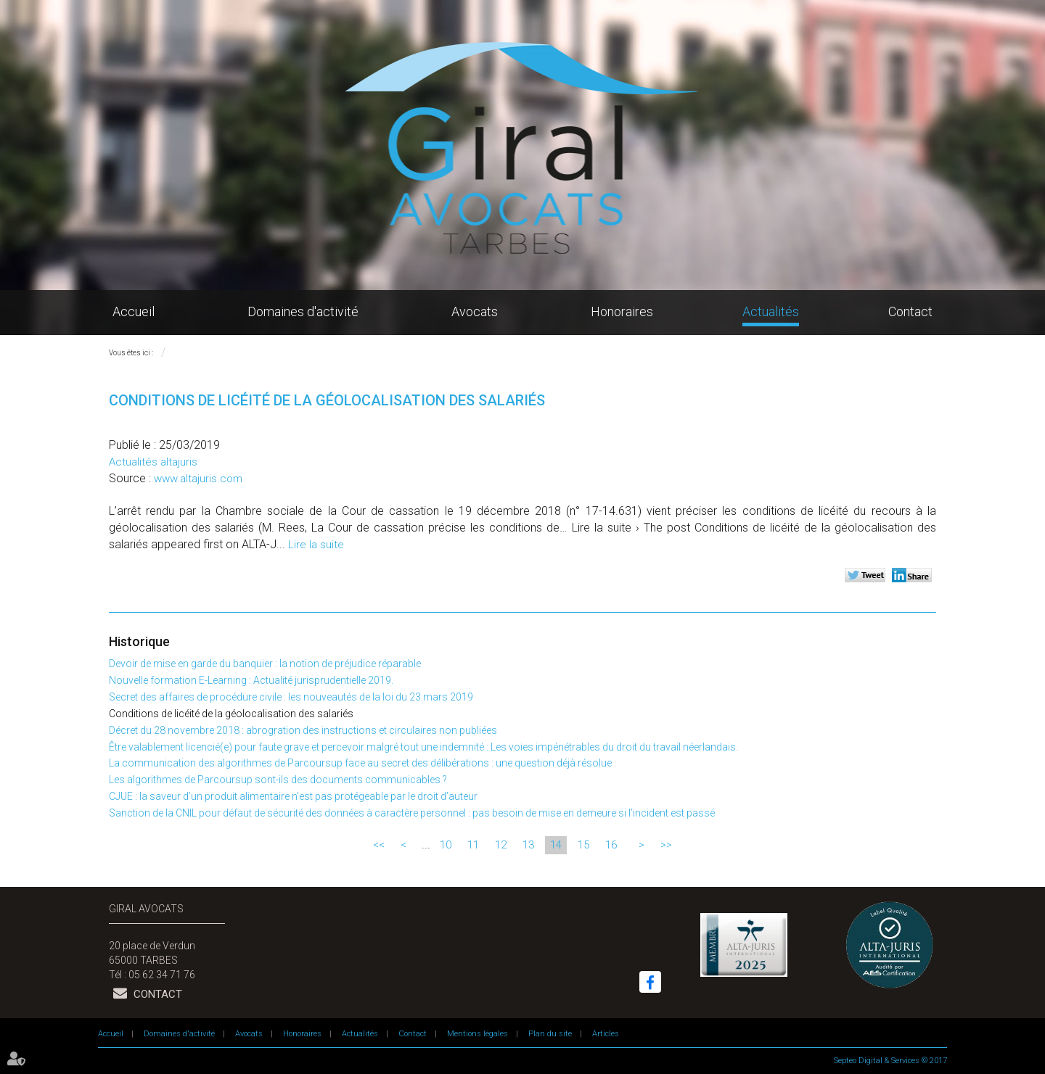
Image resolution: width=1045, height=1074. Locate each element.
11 (473, 844)
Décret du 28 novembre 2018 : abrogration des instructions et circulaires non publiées (303, 730)
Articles (605, 1033)
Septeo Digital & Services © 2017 (890, 1060)
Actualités (770, 311)
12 (501, 844)
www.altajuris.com (198, 478)
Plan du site (550, 1033)
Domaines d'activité (302, 311)
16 (611, 844)
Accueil (133, 311)
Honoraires (622, 311)
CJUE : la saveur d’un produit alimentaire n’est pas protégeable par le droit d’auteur (293, 796)
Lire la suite (316, 544)
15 (583, 844)
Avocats (474, 311)
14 (556, 844)
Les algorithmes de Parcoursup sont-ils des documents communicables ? (278, 779)
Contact (910, 311)
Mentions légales (477, 1033)
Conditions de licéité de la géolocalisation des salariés (231, 713)
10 (445, 844)
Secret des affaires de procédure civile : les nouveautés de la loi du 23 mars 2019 (291, 697)
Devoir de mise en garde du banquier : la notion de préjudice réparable (265, 663)
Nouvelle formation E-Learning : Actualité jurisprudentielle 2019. (251, 680)
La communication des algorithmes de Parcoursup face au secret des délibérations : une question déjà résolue (360, 763)
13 (528, 844)
